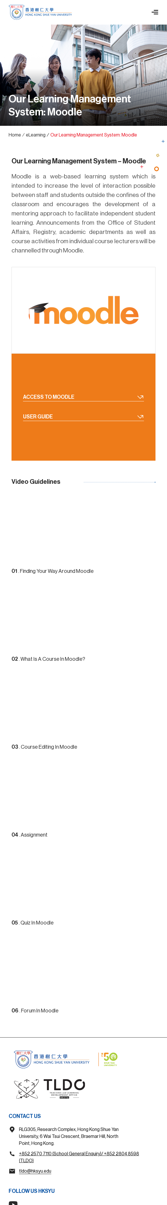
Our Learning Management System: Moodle (93, 135)
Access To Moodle (83, 397)
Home (15, 135)
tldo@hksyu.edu (35, 1171)
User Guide (83, 416)
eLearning (35, 135)
